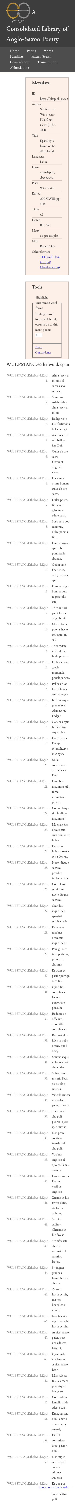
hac (63, 629)
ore (66, 451)
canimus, (57, 526)
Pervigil (56, 949)
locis (62, 911)
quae (63, 1337)
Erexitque (58, 846)
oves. (55, 1451)
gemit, (64, 1294)
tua (63, 830)
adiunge (57, 1472)
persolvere (58, 1002)
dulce (55, 532)
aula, (54, 640)
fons (61, 613)
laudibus (62, 813)
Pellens (56, 684)
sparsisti (57, 916)
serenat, (57, 391)
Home (14, 50)
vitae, (55, 472)
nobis (65, 1040)
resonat (56, 1251)
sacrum (56, 868)
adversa (61, 1343)
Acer (55, 435)
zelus (62, 1321)
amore (64, 662)
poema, (64, 532)
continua (57, 1138)
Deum (56, 1181)
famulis (56, 1402)
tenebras (57, 932)
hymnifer (58, 1278)
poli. (55, 1499)
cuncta (66, 1095)
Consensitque (60, 722)
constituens (59, 765)
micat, (56, 380)
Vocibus (57, 1154)
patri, (63, 515)
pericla (56, 678)
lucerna (64, 375)
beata (63, 738)
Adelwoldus (59, 402)
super (61, 1457)
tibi (54, 505)
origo (65, 586)
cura (54, 835)
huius (63, 689)
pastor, (64, 1413)
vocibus (56, 1186)
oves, (55, 1419)
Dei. (54, 775)
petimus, (63, 954)
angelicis (57, 1159)
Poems (31, 50)
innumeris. (58, 818)
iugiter (60, 1267)
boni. (62, 618)
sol (62, 380)
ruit (54, 440)
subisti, (65, 678)
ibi (64, 1159)
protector (57, 959)
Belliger (57, 418)
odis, (55, 1051)
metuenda (58, 672)
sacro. (55, 494)
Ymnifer (57, 1241)
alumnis (57, 964)
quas (55, 1424)
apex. (55, 580)
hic (67, 1197)
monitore (61, 608)
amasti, (56, 1429)
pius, (63, 732)
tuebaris (57, 878)
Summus (57, 397)
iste (64, 418)
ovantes (56, 1170)
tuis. (60, 981)
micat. (56, 412)
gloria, (62, 651)
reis (54, 1100)
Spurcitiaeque (60, 1057)
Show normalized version (54, 1487)
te (53, 596)
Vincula (56, 1095)
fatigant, (57, 1348)
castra (55, 770)
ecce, (55, 575)
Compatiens (59, 1397)
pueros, (56, 1122)
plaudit (56, 802)
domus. (63, 856)
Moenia (56, 824)
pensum (57, 1008)
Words (48, 50)
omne (55, 483)
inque (55, 911)
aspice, (56, 1364)
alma (55, 407)
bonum (64, 483)
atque (65, 700)
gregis (55, 667)
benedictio (58, 1305)
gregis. (65, 694)
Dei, (60, 445)
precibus (57, 873)
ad (64, 1111)
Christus (57, 1229)
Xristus (56, 1197)
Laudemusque (61, 1176)
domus (56, 830)
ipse (54, 1127)
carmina (57, 1256)
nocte (55, 894)
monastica (58, 797)
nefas (55, 1062)
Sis (54, 1219)
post (63, 1483)
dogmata (57, 467)
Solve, (56, 1073)
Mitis (55, 1375)
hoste (55, 1294)
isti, (54, 602)
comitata (61, 646)
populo (62, 591)
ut (63, 1197)
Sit (53, 1267)
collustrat (57, 634)
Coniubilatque (61, 808)
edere (55, 515)
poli (59, 1116)
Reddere (57, 1014)
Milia (55, 760)
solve (61, 1084)
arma (65, 435)
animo (63, 1419)
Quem (56, 564)
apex (55, 548)
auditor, (56, 1224)
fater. (55, 1369)
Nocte (56, 862)
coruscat (64, 543)
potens (56, 629)
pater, (63, 1073)
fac (53, 997)
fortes (55, 689)
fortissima (63, 424)
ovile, (66, 878)
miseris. (65, 1105)
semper (63, 1424)
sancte (66, 1332)
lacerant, (62, 1359)
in (59, 435)
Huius (56, 662)
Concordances (19, 62)
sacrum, (57, 900)
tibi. (54, 537)
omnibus (57, 938)
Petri (65, 1078)
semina (56, 921)
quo (59, 743)
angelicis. (57, 1191)
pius (54, 705)
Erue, (55, 1413)
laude (64, 624)
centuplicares (60, 748)
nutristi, (62, 1127)
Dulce (55, 500)
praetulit (60, 596)
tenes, (61, 570)
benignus (57, 1391)
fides (55, 1040)
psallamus (64, 1165)
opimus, (57, 1213)
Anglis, (59, 754)
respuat (63, 1062)
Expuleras (58, 927)
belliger (61, 440)
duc (58, 1483)
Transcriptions (47, 62)
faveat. (61, 1235)
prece (61, 1133)
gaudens (57, 1273)
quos (65, 1122)
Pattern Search (41, 56)
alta (54, 1116)
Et (53, 970)
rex (63, 705)
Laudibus (58, 781)
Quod (55, 987)
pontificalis (58, 553)
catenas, (57, 1089)
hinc (64, 684)
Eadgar (56, 716)
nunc (60, 505)
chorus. (56, 1283)
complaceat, (59, 992)
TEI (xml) (46, 257)
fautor (59, 1208)
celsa (65, 824)
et (60, 586)
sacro (55, 456)
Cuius (55, 451)
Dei (54, 424)
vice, (55, 1084)
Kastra (56, 738)
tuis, (54, 954)
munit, (56, 1310)
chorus (56, 1246)
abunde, (57, 558)
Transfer (57, 1111)
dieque (64, 862)
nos (58, 997)
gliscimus (57, 510)
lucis (64, 921)
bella (55, 429)
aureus (56, 386)
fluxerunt (57, 462)
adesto (63, 1375)
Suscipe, (57, 521)
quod (66, 521)
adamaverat (59, 710)
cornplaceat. (59, 1029)
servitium (58, 889)
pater (59, 970)
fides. (62, 1067)
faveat (55, 1203)
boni (55, 591)
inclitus (61, 727)
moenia (64, 851)
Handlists (16, 56)
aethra (56, 1462)
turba (55, 792)
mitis (65, 1402)
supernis (57, 1477)
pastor (56, 976)
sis (53, 1208)
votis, (63, 1203)
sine (63, 564)
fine (54, 570)
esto (64, 949)
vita (65, 1316)
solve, (60, 1100)
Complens (58, 884)
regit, (55, 1321)
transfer (56, 1143)
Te (53, 608)
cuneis (56, 1467)
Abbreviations (19, 67)
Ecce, (55, 543)
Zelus (55, 1289)
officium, (57, 1019)
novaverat (64, 835)
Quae (55, 1354)
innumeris (58, 786)
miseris (56, 1078)
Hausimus (58, 478)
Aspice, (56, 1332)
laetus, (56, 1261)
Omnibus (58, 906)
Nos (54, 1133)
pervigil (65, 976)
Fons (55, 586)
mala (62, 1354)
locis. (63, 943)
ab (61, 451)
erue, (55, 1445)
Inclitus (56, 700)
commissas (59, 1440)
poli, (60, 1148)
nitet (55, 651)
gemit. (64, 1326)
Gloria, (56, 624)
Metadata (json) (50, 267)
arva (63, 386)
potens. (63, 656)
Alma (55, 375)
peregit (63, 429)
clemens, (63, 1381)
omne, (56, 1046)
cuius (55, 488)
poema (64, 500)
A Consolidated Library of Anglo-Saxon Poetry (37, 26)
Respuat (57, 1035)
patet (55, 613)
